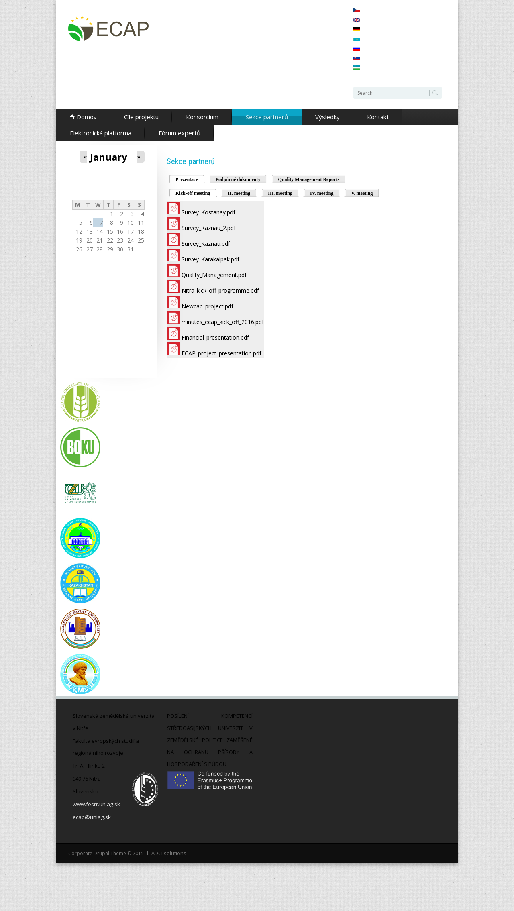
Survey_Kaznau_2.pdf (209, 228)
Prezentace (186, 179)
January (108, 157)
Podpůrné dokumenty (238, 179)
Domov (87, 117)
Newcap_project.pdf (207, 306)
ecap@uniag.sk (91, 817)
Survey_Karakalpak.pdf (210, 259)
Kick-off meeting (196, 192)
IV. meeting (321, 193)
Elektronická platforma (100, 133)
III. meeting (280, 193)
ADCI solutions (168, 853)
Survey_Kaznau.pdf (206, 243)
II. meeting (239, 193)
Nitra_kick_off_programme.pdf (220, 290)
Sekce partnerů (267, 117)
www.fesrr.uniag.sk (96, 804)
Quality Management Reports (308, 179)
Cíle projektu (141, 117)
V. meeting (362, 193)
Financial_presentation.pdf (215, 337)
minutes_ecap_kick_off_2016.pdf (223, 322)
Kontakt (378, 117)
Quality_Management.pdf (214, 275)
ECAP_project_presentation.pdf (221, 353)
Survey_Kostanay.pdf (208, 212)
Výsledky (327, 117)
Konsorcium (202, 117)
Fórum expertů (179, 133)
